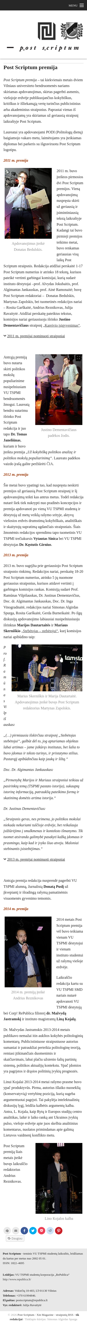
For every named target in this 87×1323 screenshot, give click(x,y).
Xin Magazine (45, 1315)
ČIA (50, 464)
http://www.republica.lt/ (17, 1279)
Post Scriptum (25, 1315)
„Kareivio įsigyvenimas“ (61, 325)
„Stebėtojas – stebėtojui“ (39, 631)
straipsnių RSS (65, 1315)
